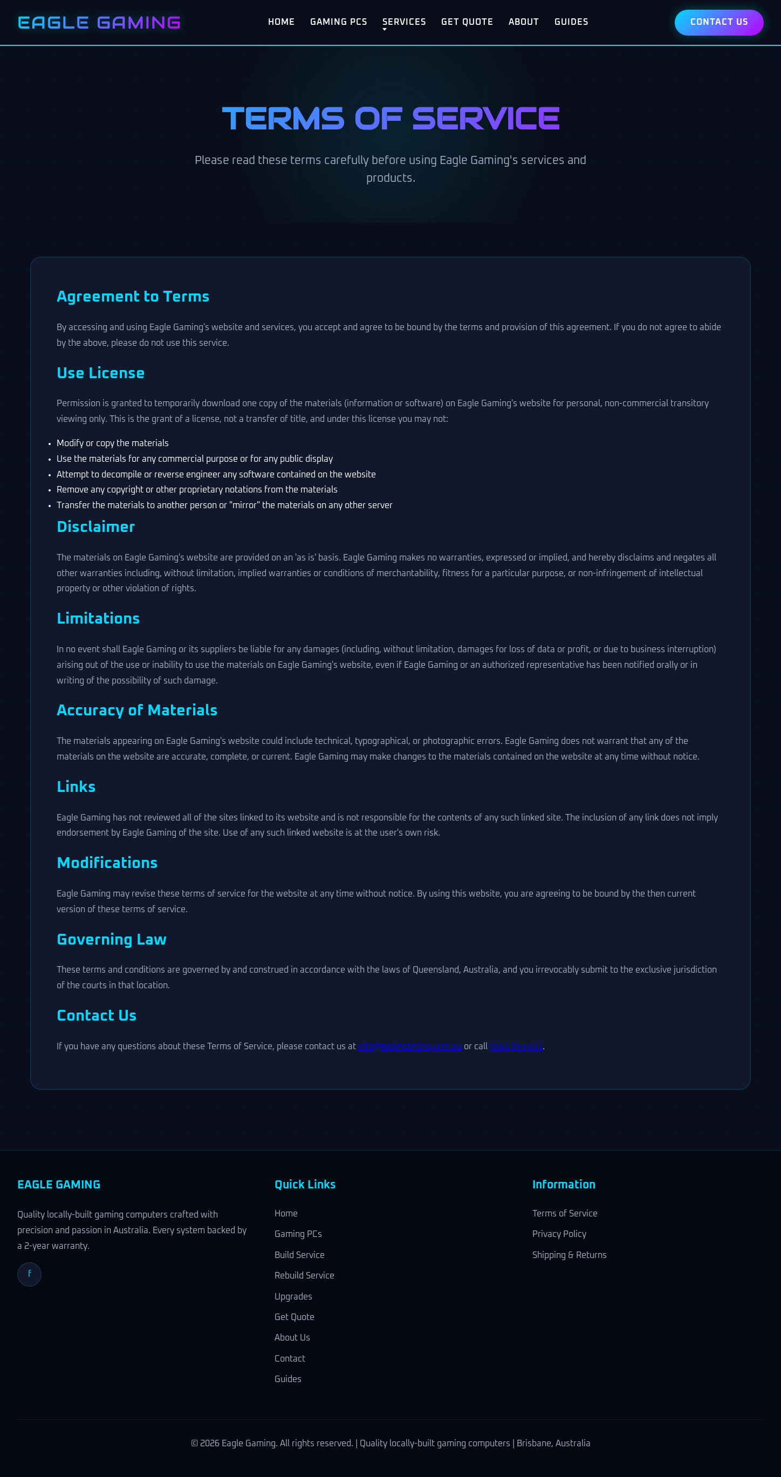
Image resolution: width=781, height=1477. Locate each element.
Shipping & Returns (569, 1255)
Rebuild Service (304, 1275)
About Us (292, 1338)
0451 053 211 (516, 1046)
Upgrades (293, 1297)
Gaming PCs (338, 22)
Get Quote (467, 22)
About (524, 22)
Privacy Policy (559, 1234)
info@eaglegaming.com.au (410, 1046)
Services (404, 22)
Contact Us (719, 22)
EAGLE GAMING (99, 22)
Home (281, 22)
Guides (571, 22)
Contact (290, 1359)
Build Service (300, 1255)
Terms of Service (565, 1213)
